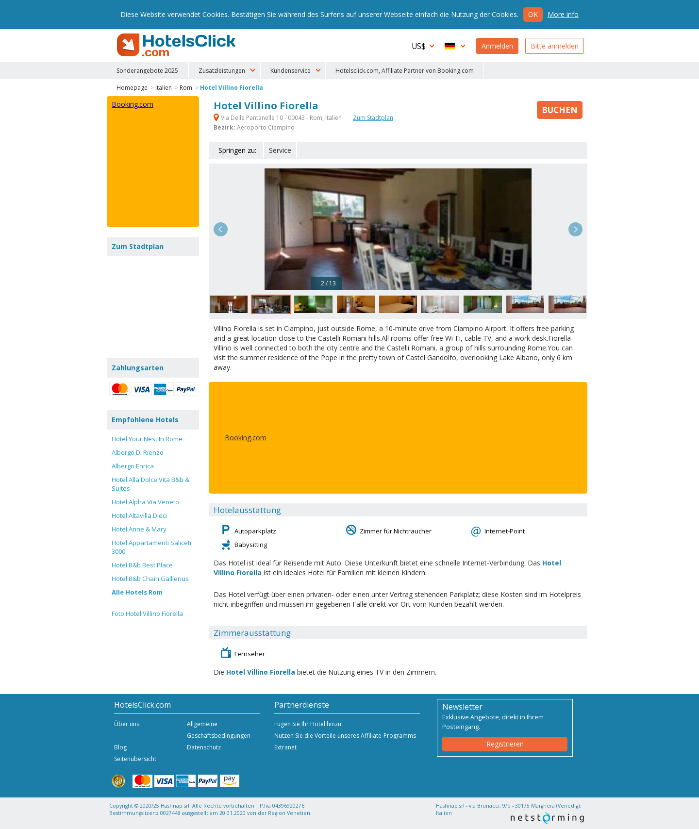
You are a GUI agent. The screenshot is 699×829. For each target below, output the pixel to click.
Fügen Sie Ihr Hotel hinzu (307, 724)
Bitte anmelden (555, 45)
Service (280, 150)
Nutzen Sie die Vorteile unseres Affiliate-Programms (345, 735)
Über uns (126, 724)
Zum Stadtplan (373, 118)
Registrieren (505, 743)
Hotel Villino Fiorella (231, 87)
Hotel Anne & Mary (139, 529)
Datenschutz (204, 747)
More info (563, 14)
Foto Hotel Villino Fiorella (147, 613)
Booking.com (245, 437)
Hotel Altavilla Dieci (139, 515)
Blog (120, 747)
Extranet (285, 747)
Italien (163, 87)
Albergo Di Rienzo (138, 452)
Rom (186, 87)
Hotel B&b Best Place (142, 565)
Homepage (132, 87)
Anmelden (497, 45)
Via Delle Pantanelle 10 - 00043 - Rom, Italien (278, 118)
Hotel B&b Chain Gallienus (150, 578)
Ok (533, 14)
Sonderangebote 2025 (147, 70)
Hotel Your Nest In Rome (147, 438)
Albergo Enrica (133, 466)
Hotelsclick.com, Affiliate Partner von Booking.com (404, 70)
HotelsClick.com (177, 45)
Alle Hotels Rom (137, 592)
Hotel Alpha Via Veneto (145, 501)
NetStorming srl (547, 818)
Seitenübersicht (135, 759)
